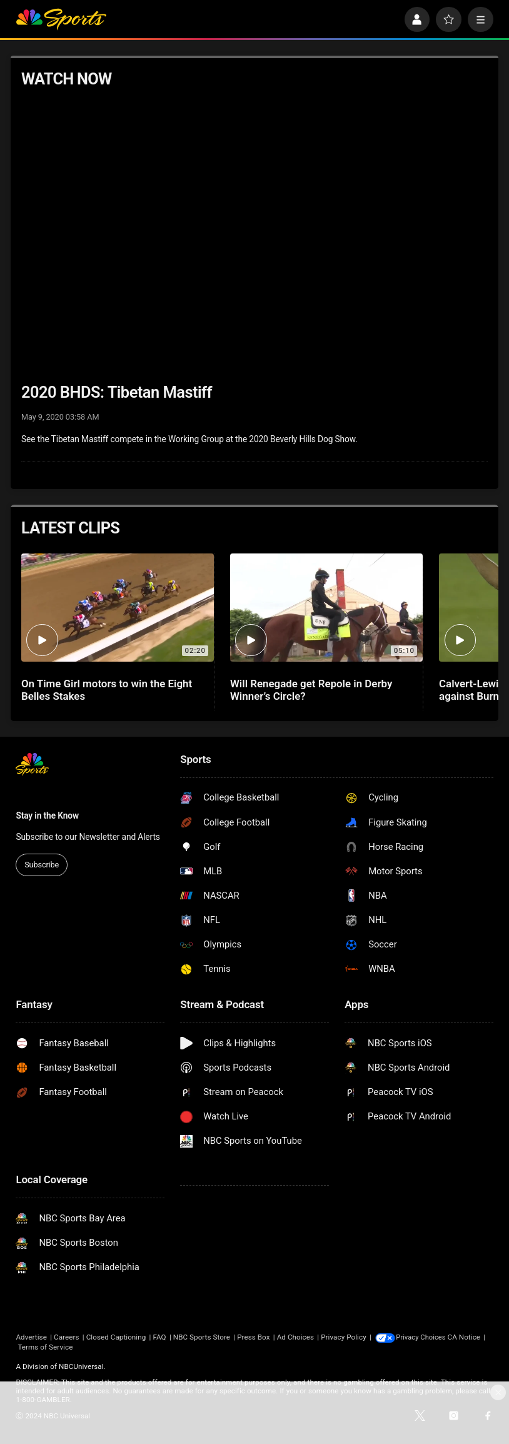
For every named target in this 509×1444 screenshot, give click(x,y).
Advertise (31, 1337)
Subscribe (41, 864)
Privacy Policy (343, 1337)
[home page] (61, 19)
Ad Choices (295, 1337)
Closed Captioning (116, 1337)
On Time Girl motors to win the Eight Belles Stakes (106, 689)
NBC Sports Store (201, 1337)
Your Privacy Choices (431, 1337)
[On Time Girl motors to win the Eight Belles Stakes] (117, 607)
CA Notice (32, 1346)
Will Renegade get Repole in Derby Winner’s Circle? (311, 689)
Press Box (253, 1337)
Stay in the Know (47, 815)
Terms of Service (83, 1346)
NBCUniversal (81, 1365)
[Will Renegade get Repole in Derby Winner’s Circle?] (326, 607)
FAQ (159, 1337)
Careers (66, 1337)
